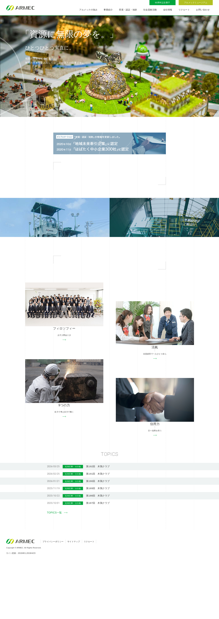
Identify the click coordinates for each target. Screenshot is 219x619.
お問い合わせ (203, 9)
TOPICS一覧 (54, 570)
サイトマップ (73, 599)
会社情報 (167, 9)
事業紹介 (108, 9)
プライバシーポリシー (53, 599)
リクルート (184, 9)
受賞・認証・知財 (128, 9)
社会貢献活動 (150, 9)
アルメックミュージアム (195, 2)
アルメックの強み (88, 9)
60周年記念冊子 (162, 2)
